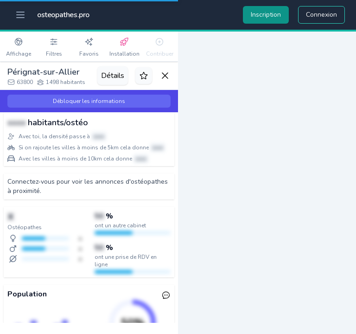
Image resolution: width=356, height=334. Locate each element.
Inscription (266, 14)
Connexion (321, 14)
